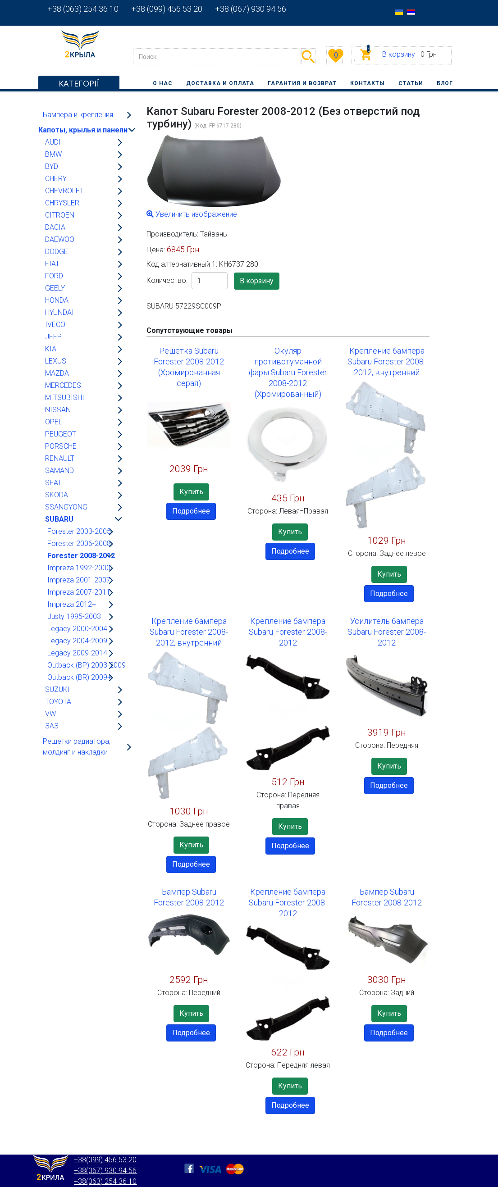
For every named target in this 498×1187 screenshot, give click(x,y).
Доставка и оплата (220, 83)
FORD (54, 276)
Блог (445, 83)
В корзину (398, 54)
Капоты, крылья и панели (83, 130)
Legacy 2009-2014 (77, 653)
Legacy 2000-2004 (77, 628)
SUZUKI (57, 689)
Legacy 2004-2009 (77, 641)
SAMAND (59, 470)
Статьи (410, 83)
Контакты (367, 83)
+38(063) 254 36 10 (105, 1181)
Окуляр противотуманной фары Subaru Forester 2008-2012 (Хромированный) (288, 372)
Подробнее (191, 511)
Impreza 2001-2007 (78, 580)
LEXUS (55, 361)
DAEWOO (59, 239)
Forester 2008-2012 (81, 555)
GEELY (55, 288)
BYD (51, 166)
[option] (399, 12)
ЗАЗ (52, 726)
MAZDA (57, 373)
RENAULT (59, 458)
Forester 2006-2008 (79, 543)
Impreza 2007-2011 (78, 592)
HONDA (57, 300)
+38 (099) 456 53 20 (160, 9)
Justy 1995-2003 (74, 616)
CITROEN (59, 215)
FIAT (52, 263)
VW (50, 713)
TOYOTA (58, 701)
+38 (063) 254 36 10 (83, 9)
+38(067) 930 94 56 (105, 1170)
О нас (163, 83)
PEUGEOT (60, 434)
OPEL (53, 422)
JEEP (53, 336)
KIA (50, 349)
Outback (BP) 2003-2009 (86, 665)
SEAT (53, 482)
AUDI (53, 142)
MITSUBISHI (64, 397)
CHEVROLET (64, 190)
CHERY (56, 178)
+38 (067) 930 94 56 (244, 9)
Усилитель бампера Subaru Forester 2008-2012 (386, 631)
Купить (191, 491)
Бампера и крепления (78, 114)
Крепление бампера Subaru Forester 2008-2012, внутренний (386, 361)
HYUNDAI (59, 312)
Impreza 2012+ (71, 604)
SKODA (56, 495)
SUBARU (59, 519)
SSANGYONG (66, 507)
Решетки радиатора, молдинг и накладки (76, 746)
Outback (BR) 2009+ (79, 677)
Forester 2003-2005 (79, 531)
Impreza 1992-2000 (78, 568)
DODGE (56, 251)
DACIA (55, 227)
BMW (53, 154)
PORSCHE (61, 446)
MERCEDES (63, 385)
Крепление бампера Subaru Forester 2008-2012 (288, 631)
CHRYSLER (62, 203)
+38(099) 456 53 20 (105, 1159)
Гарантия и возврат (302, 83)
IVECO (55, 324)
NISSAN (58, 409)
